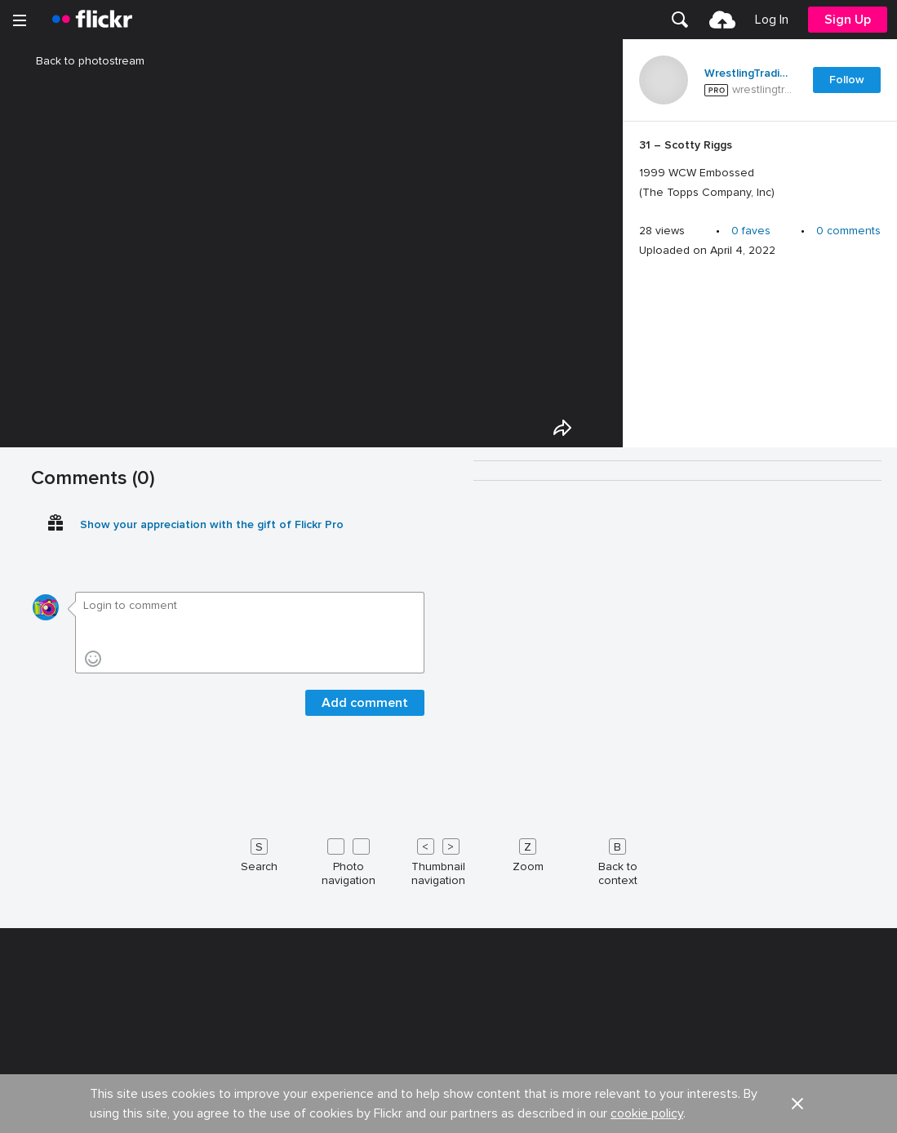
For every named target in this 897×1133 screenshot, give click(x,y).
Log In (771, 19)
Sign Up (847, 19)
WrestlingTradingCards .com (748, 73)
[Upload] (722, 20)
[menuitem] (680, 20)
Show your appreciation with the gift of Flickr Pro (212, 1013)
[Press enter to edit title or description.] (760, 169)
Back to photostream (80, 61)
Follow (846, 80)
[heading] (92, 19)
